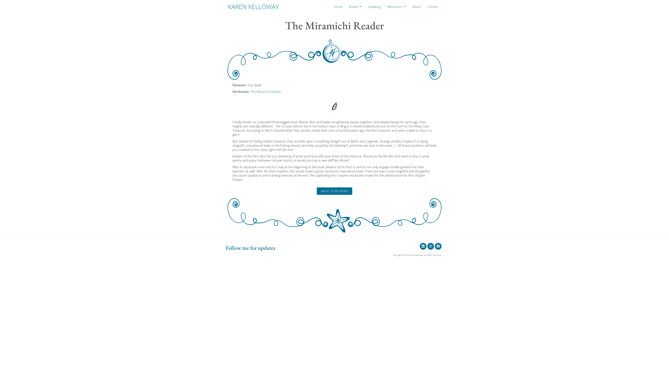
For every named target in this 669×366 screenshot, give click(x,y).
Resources (396, 6)
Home (338, 7)
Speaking (374, 7)
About (416, 7)
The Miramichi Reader (266, 91)
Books (355, 6)
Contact (432, 7)
